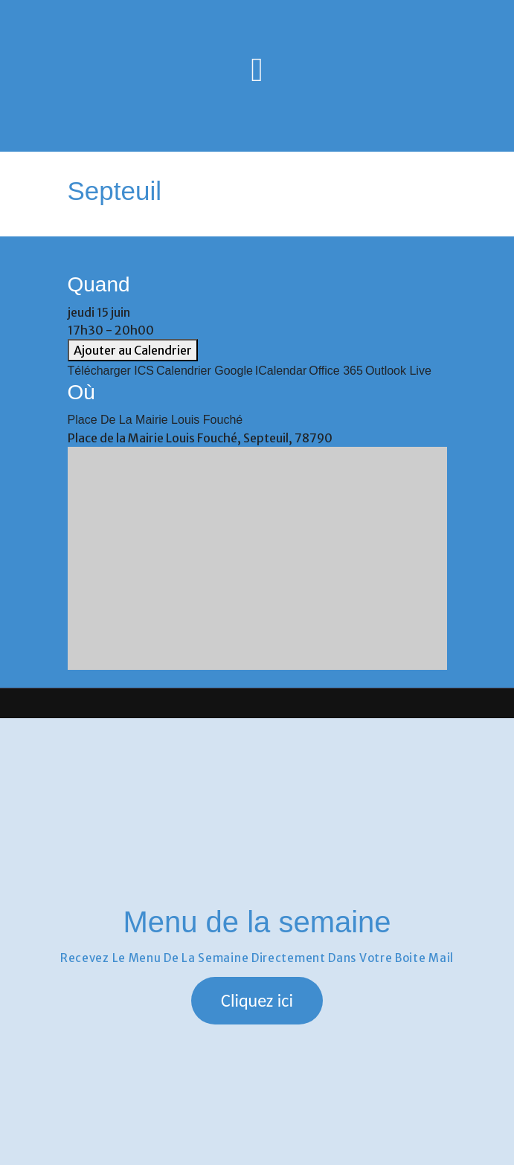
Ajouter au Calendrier (133, 350)
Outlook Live (398, 370)
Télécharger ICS (111, 370)
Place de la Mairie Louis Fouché (155, 419)
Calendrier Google (204, 370)
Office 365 (336, 370)
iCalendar (280, 370)
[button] (257, 1000)
